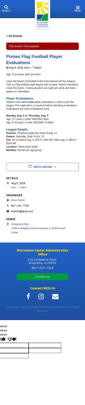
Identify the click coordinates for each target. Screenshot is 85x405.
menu (78, 10)
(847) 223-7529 (42, 268)
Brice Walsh (18, 200)
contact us (42, 276)
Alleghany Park (20, 224)
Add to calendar (42, 166)
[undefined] (12, 340)
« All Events (14, 36)
